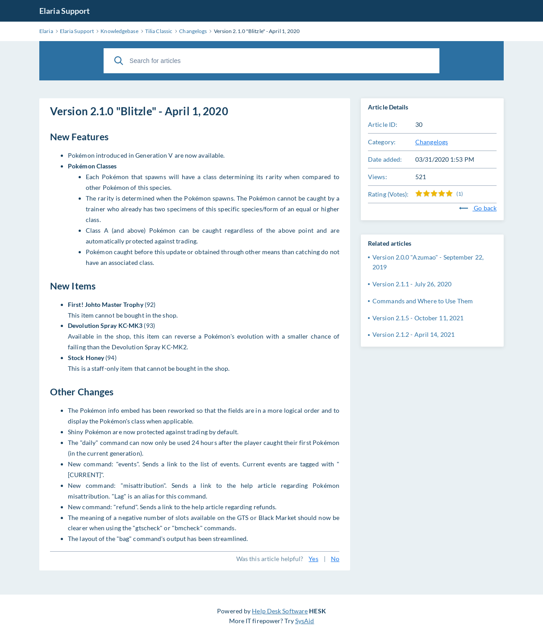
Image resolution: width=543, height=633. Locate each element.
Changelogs (431, 142)
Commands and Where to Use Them (422, 301)
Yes (313, 558)
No (335, 558)
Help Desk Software (280, 611)
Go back (478, 208)
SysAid (304, 621)
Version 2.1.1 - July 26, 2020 (411, 284)
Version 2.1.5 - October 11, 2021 (418, 318)
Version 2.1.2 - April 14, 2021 (413, 334)
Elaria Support (64, 11)
